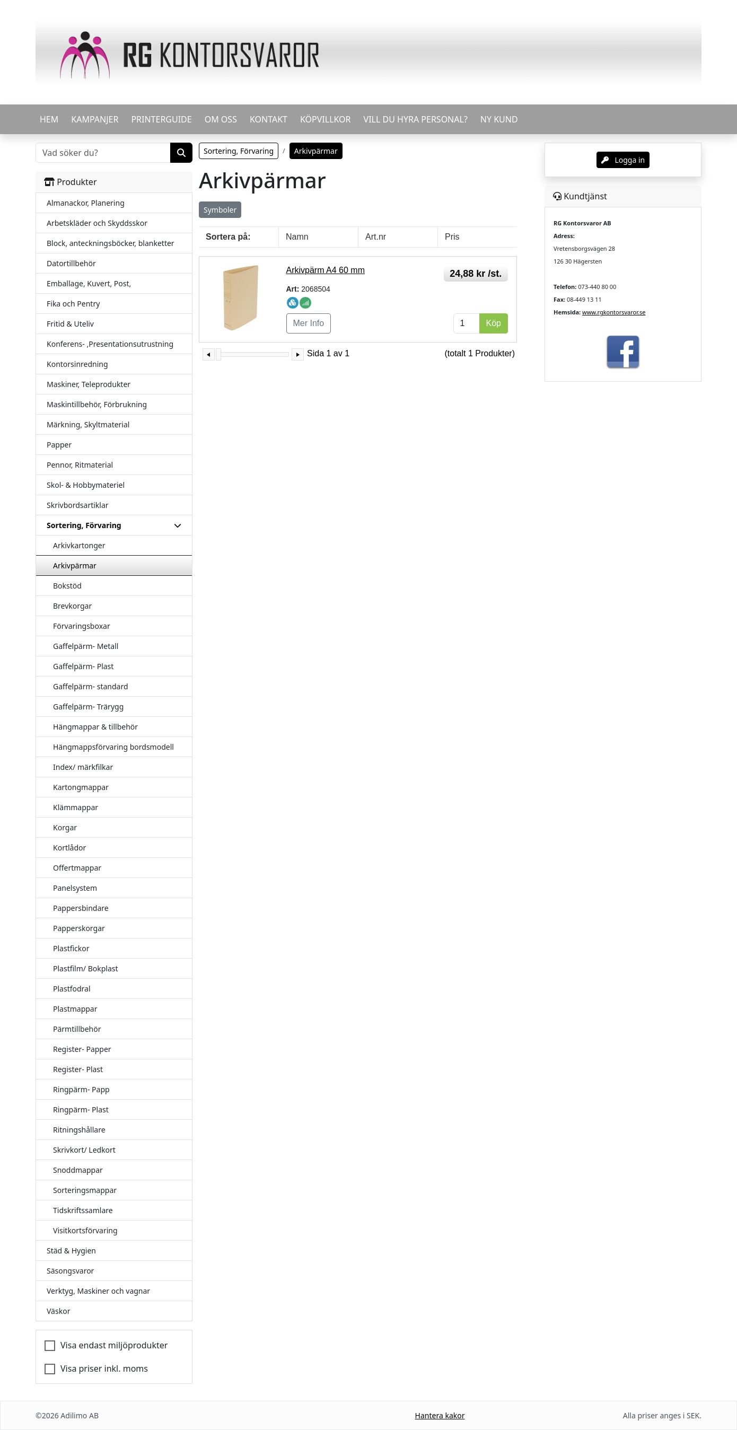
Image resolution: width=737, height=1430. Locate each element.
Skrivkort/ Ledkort (84, 1150)
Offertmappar (77, 868)
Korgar (65, 827)
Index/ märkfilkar (83, 767)
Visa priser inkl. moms (104, 1368)
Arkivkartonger (79, 545)
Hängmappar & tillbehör (95, 727)
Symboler (220, 210)
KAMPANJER (94, 119)
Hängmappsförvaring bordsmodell (113, 747)
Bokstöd (67, 586)
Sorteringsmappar (85, 1190)
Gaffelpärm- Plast (83, 666)
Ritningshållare (79, 1130)
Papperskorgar (79, 928)
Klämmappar (75, 807)
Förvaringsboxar (81, 626)
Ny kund (499, 119)
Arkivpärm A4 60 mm (325, 270)
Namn (297, 236)
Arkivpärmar (74, 565)
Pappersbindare (81, 908)
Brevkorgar (72, 606)
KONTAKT (268, 119)
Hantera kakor (440, 1415)
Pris (452, 236)
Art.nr (375, 236)
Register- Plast (78, 1069)
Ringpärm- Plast (81, 1109)
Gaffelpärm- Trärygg (88, 706)
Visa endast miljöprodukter (114, 1345)
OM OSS (221, 119)
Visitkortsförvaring (85, 1230)
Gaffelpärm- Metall (85, 646)
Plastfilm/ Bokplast (85, 968)
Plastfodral (72, 989)
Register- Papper (82, 1049)
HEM (49, 119)
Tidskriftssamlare (83, 1210)
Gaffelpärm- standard (90, 686)
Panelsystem (75, 888)
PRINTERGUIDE (161, 119)
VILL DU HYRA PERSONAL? (416, 119)
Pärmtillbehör (77, 1029)
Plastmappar (75, 1009)
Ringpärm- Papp (81, 1089)
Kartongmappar (81, 787)
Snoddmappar (78, 1170)
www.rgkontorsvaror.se (613, 312)
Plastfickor (71, 948)
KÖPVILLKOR (325, 119)
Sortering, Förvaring (239, 151)
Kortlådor (69, 848)
